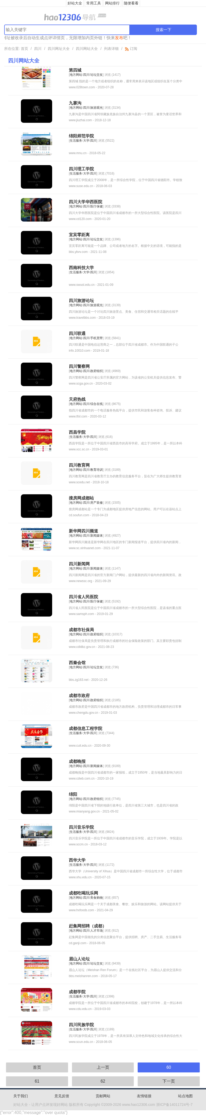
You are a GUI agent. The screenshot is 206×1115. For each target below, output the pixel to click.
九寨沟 (75, 103)
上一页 (103, 1067)
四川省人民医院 (83, 597)
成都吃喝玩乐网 (83, 893)
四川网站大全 (87, 49)
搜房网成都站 (81, 498)
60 (168, 1067)
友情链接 (144, 1096)
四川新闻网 (79, 564)
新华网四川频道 (83, 531)
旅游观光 (96, 107)
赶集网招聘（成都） (87, 926)
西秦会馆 (77, 662)
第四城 (75, 70)
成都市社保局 (81, 630)
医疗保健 (96, 206)
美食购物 (96, 897)
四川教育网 (79, 465)
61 (37, 1081)
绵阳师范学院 (81, 136)
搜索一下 (163, 29)
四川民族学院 (81, 1025)
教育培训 (96, 470)
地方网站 (76, 75)
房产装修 (96, 502)
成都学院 (77, 992)
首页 (24, 49)
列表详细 (111, 49)
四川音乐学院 (81, 827)
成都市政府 (79, 695)
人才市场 (96, 930)
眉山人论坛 (79, 959)
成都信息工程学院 (85, 728)
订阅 (131, 49)
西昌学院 (77, 432)
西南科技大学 (81, 267)
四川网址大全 (59, 49)
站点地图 (185, 1096)
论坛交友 (96, 75)
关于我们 (20, 1096)
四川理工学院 (81, 169)
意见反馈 (61, 1096)
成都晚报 (77, 761)
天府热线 (77, 399)
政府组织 (96, 371)
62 (103, 1081)
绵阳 (73, 794)
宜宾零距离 (79, 235)
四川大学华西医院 (85, 202)
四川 (37, 49)
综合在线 (96, 404)
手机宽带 (96, 338)
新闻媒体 (96, 535)
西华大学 (77, 860)
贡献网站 (103, 1096)
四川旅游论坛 (81, 300)
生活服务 (76, 140)
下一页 (168, 1081)
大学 (86, 140)
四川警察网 (79, 366)
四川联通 (77, 333)
